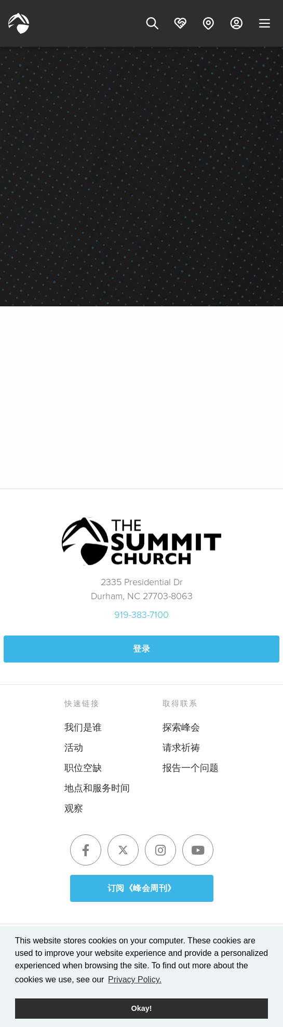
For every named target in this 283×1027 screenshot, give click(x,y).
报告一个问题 (191, 767)
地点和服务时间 (97, 787)
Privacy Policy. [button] (134, 979)
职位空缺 (83, 767)
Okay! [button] (141, 1008)
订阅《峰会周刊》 (141, 888)
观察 (73, 808)
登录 (141, 649)
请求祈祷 (181, 747)
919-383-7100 (141, 614)
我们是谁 (83, 727)
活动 (73, 747)
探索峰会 (181, 727)
